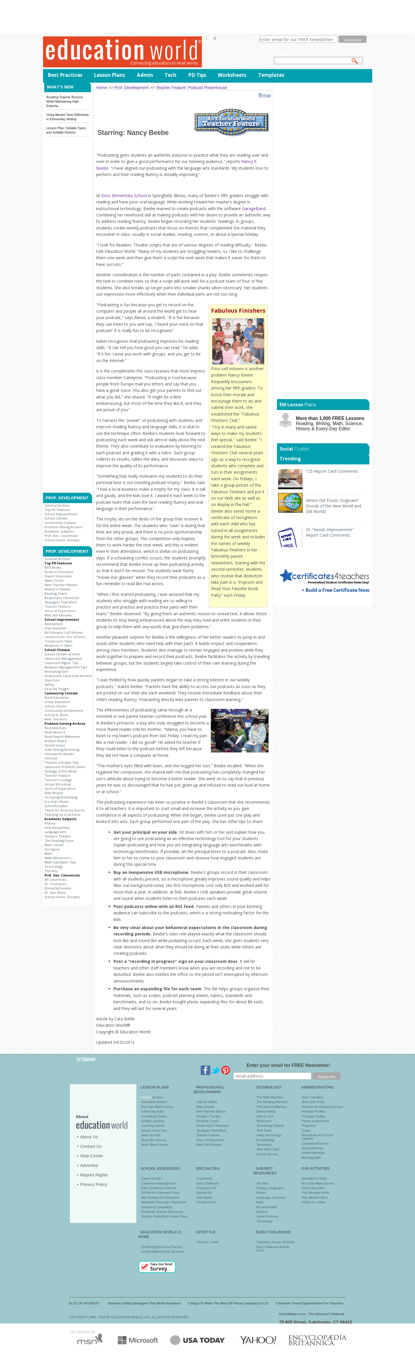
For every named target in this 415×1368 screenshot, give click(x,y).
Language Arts (55, 832)
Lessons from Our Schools (64, 637)
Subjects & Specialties (157, 1207)
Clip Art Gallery (206, 1102)
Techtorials (264, 1144)
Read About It (54, 732)
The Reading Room (59, 840)
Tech (170, 75)
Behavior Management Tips (65, 667)
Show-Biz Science (154, 1140)
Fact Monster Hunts (316, 1192)
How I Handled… (314, 1097)
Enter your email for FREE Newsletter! (288, 1065)
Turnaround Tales (58, 641)
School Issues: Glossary (62, 540)
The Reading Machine (272, 1102)
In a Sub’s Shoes (56, 801)
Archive (157, 1097)
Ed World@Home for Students (162, 1251)
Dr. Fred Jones (55, 884)
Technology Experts (270, 1125)
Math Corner (54, 580)
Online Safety (266, 1111)
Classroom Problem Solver (65, 767)
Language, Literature (271, 1197)
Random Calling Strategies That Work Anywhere (144, 1303)
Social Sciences (267, 1216)
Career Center (151, 1178)
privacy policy (328, 46)
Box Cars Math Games (157, 1107)
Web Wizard (53, 793)
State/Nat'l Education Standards (163, 1202)
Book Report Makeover (62, 736)
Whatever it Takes (58, 645)
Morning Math (311, 1157)
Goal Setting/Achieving (61, 749)
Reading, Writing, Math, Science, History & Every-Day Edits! (330, 423)
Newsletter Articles (154, 1102)
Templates (271, 75)
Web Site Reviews (58, 615)
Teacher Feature (57, 606)
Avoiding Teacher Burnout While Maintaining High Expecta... (64, 101)
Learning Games (153, 1125)
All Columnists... (56, 879)
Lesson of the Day (154, 1130)
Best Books (52, 567)
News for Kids (151, 1135)
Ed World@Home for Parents (161, 1247)
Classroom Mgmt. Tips (61, 663)
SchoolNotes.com (292, 1314)
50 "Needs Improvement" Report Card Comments (330, 532)
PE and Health (266, 1207)
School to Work (56, 715)
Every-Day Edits (152, 1111)
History (49, 823)
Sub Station (204, 1197)
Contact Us (91, 1146)
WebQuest (263, 1121)
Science (262, 1211)
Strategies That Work (60, 602)
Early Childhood (207, 1183)
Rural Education (56, 697)
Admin (145, 75)
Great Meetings (312, 1148)
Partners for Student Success (322, 1107)
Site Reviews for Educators (160, 1197)
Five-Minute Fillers (154, 1116)
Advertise (89, 1165)
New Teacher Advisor (61, 585)
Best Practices (65, 75)
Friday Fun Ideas (314, 1202)
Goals (306, 1130)
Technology (53, 866)
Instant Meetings (313, 1152)
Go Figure (52, 849)
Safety (49, 684)
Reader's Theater (57, 589)
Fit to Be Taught (56, 689)
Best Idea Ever (55, 728)
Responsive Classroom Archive (68, 676)
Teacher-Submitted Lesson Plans (164, 1216)
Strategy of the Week (60, 771)
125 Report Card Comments (332, 471)
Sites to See (264, 1116)
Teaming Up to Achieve (62, 814)
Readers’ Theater (57, 836)
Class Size (51, 680)
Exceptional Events (315, 1143)
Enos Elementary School (124, 195)
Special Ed (204, 1192)
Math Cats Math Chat (60, 862)
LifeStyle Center (207, 1242)
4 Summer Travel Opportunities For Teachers (310, 1303)
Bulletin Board (55, 741)
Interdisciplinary (57, 827)
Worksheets (232, 75)
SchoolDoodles (56, 806)
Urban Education (57, 702)
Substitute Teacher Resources (162, 1211)
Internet (50, 758)
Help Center (91, 1155)
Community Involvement (63, 710)
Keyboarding (265, 1140)
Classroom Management (63, 658)
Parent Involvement (315, 1121)
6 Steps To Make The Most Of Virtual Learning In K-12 (228, 1303)
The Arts (50, 871)
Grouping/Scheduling (60, 797)
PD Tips (197, 75)
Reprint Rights (94, 1174)
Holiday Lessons (153, 1121)
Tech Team (264, 1130)
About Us (89, 1136)
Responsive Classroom (61, 598)
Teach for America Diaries (64, 810)
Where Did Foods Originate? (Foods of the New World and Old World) (333, 506)
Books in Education (59, 572)
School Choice (55, 706)
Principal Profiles (313, 1111)
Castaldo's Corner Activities (275, 1242)
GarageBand (253, 208)
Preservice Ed (206, 1188)
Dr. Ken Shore (55, 892)
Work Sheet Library (154, 1144)
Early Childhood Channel (158, 1188)
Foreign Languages (270, 1188)
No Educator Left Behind (63, 632)
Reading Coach (55, 593)
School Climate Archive (62, 654)
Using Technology (269, 1135)
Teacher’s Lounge (58, 780)
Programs (309, 1125)
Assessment (53, 624)
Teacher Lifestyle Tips (61, 762)
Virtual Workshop (57, 784)
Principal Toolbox (314, 1116)
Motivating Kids (56, 671)
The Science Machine (271, 1107)
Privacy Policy (93, 1184)
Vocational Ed (206, 1202)
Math (48, 853)
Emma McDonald (57, 888)
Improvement (55, 628)
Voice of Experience (60, 611)
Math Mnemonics (57, 858)
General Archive (57, 505)
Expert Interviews (58, 576)
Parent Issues (54, 745)
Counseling (204, 1178)
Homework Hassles (59, 754)
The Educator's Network (326, 1314)
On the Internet (267, 1154)
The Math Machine (269, 1097)
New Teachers (55, 719)
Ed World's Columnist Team (160, 1192)
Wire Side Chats (267, 1149)
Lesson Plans (109, 75)
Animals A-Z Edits (314, 1178)
